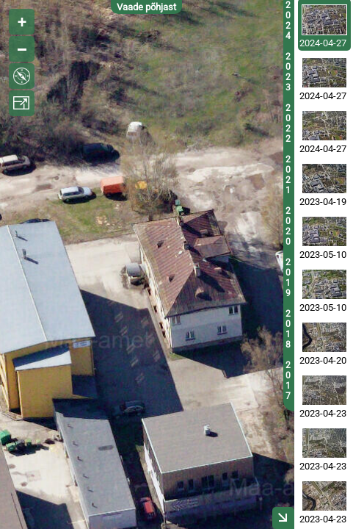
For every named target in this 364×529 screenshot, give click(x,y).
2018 (288, 329)
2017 (288, 380)
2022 (288, 123)
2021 (288, 174)
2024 (288, 20)
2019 (288, 277)
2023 (288, 72)
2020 (288, 226)
